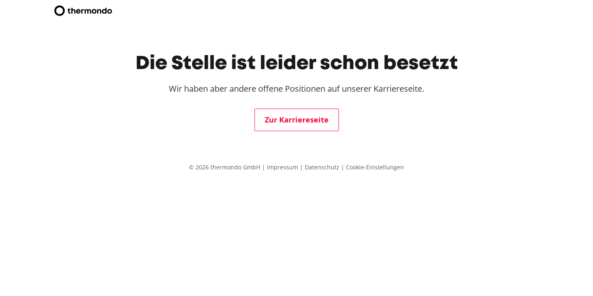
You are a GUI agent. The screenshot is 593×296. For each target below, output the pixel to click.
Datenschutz (323, 167)
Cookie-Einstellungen (375, 167)
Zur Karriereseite (297, 120)
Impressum (283, 167)
